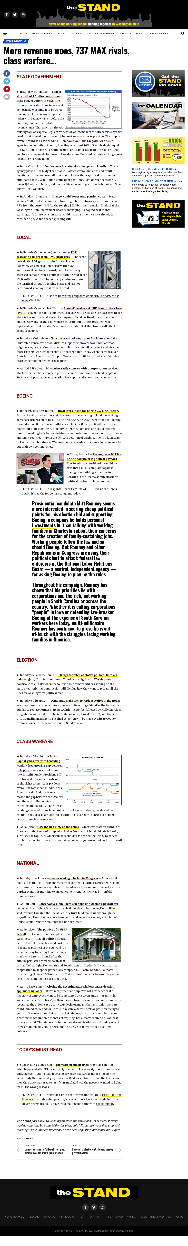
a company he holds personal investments (68, 529)
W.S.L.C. (140, 33)
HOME (23, 33)
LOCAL (62, 33)
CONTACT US (175, 1226)
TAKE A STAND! (159, 33)
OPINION (125, 33)
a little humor (111, 1109)
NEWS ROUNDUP (42, 33)
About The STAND (152, 1226)
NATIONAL (77, 33)
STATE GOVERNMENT (102, 33)
